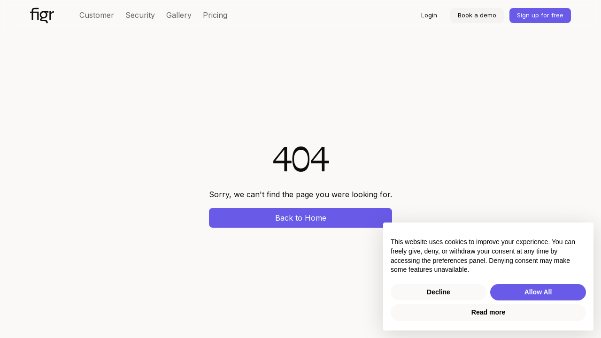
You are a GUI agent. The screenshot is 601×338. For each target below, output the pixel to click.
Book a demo (477, 15)
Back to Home (300, 218)
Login (429, 15)
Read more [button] (488, 312)
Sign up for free (540, 15)
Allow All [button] (538, 292)
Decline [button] (438, 292)
